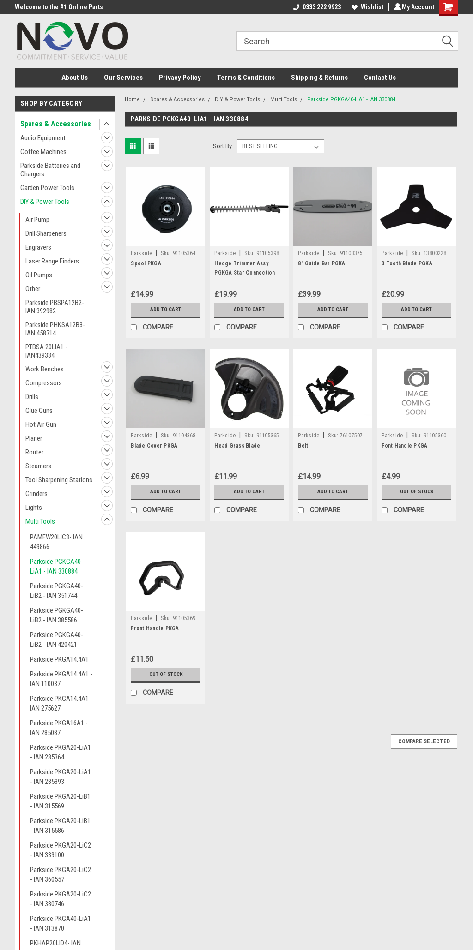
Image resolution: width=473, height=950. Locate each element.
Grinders (36, 494)
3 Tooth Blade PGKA (407, 263)
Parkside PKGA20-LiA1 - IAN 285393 (60, 777)
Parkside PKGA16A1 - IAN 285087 (59, 728)
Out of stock (416, 492)
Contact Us (380, 77)
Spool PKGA (146, 263)
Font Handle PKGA (404, 445)
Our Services (123, 77)
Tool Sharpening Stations (58, 480)
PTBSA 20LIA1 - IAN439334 (46, 351)
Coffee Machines (43, 152)
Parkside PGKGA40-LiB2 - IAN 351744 (56, 591)
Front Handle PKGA (155, 628)
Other (32, 289)
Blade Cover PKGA (154, 445)
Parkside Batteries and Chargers (50, 169)
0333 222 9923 (316, 7)
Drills (31, 397)
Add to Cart (165, 309)
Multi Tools (40, 521)
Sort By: (223, 146)
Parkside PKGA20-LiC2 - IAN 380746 (60, 899)
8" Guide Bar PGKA (321, 263)
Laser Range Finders (52, 261)
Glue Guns (39, 410)
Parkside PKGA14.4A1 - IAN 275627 (61, 703)
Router (34, 452)
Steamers (38, 466)
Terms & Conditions (246, 77)
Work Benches (44, 369)
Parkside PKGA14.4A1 (59, 659)
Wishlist (366, 7)
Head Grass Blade (237, 445)
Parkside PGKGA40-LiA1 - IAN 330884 (56, 566)
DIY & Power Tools (44, 201)
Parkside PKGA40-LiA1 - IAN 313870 (60, 923)
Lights (33, 507)
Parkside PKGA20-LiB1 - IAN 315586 (60, 826)
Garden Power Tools (47, 188)
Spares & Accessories (55, 123)
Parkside (141, 253)
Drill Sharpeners (46, 233)
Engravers (38, 247)
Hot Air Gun (40, 424)
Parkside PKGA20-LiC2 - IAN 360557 (60, 875)
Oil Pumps (38, 275)
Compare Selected (424, 741)
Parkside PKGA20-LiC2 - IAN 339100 (60, 850)
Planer (33, 438)
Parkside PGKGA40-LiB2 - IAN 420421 (56, 640)
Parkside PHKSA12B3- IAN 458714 (55, 329)
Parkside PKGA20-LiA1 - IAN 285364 (60, 752)
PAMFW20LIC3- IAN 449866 (56, 542)
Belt (303, 445)
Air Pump (37, 219)
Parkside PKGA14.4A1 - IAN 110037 (61, 679)
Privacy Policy (180, 77)
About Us (74, 77)
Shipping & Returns (319, 77)
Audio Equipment (43, 138)
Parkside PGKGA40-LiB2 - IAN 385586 (56, 615)
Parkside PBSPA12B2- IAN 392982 (54, 307)
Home (132, 99)
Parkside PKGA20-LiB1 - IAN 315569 (60, 801)
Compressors (43, 383)
